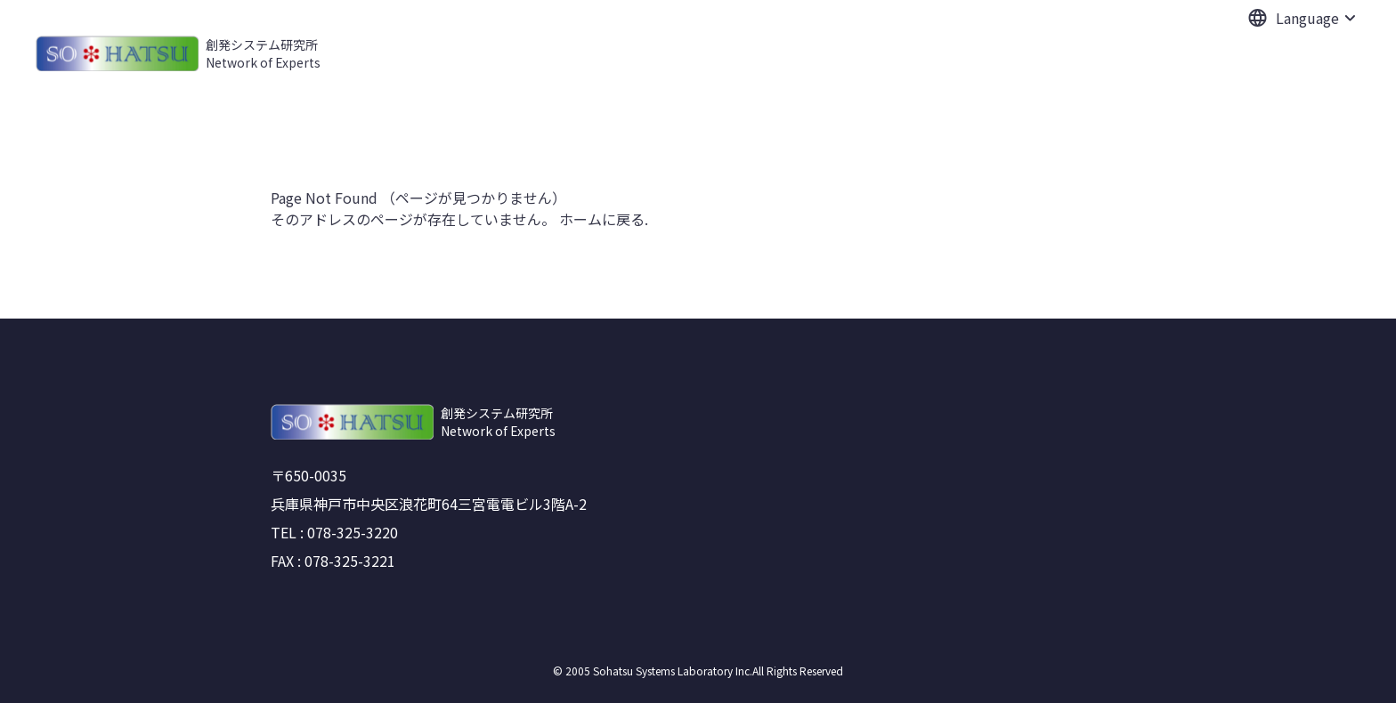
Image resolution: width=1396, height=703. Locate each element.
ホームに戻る (602, 219)
